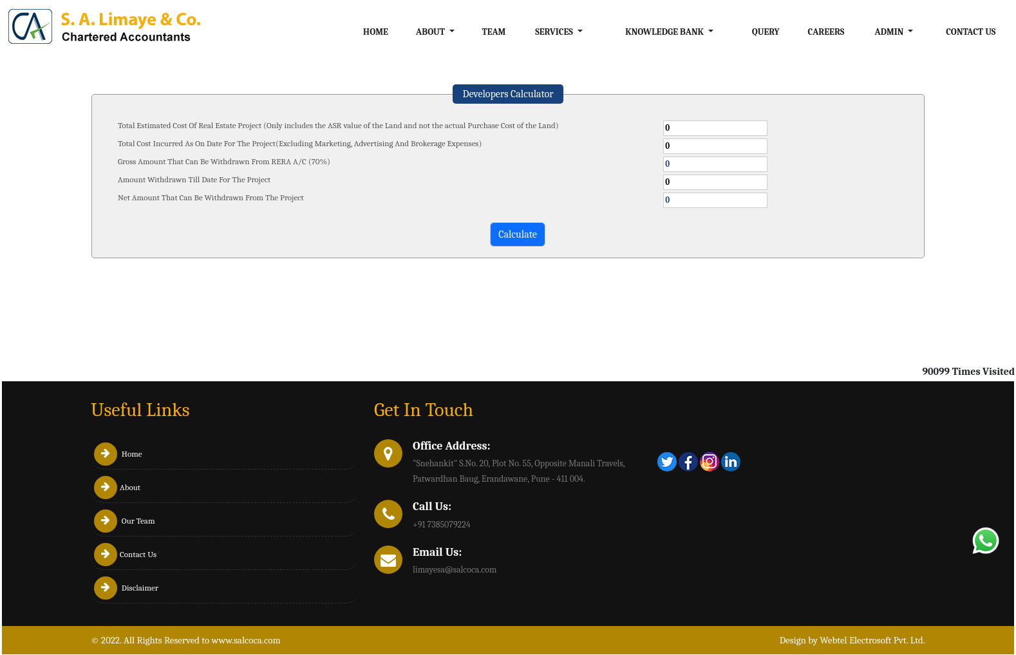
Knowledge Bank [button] (665, 31)
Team (494, 31)
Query (766, 31)
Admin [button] (890, 31)
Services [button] (555, 31)
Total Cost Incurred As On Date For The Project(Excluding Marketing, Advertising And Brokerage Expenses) (300, 143)
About (117, 487)
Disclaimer (126, 588)
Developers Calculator (507, 94)
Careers (825, 31)
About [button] (431, 31)
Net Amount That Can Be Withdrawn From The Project (211, 197)
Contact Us (970, 31)
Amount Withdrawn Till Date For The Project (194, 179)
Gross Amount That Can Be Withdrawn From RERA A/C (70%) (224, 161)
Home (375, 31)
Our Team (124, 521)
